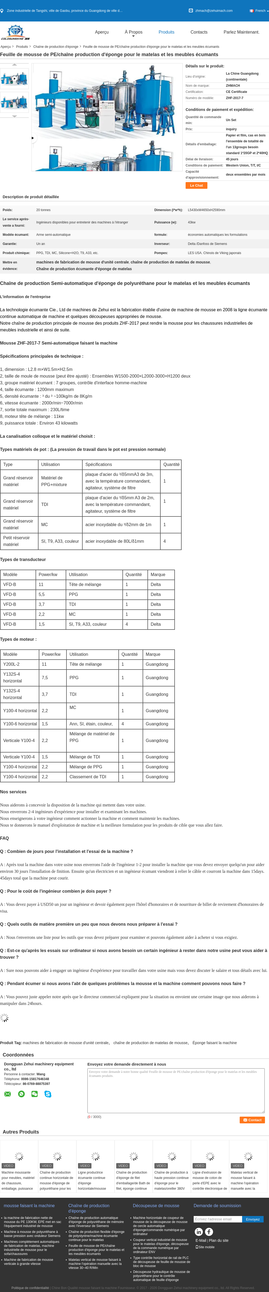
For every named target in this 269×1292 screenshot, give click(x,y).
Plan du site (218, 1240)
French (262, 11)
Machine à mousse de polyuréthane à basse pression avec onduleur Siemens (32, 1234)
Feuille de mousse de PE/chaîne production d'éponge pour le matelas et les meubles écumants (96, 1250)
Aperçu (102, 32)
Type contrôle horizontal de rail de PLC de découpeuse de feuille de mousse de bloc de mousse (161, 1262)
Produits (167, 32)
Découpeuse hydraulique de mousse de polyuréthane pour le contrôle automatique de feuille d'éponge (161, 1276)
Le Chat (196, 185)
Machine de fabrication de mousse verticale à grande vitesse (28, 1262)
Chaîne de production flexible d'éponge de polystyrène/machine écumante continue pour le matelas (97, 1236)
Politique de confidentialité (30, 1288)
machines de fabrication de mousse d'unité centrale (66, 1043)
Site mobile (204, 1247)
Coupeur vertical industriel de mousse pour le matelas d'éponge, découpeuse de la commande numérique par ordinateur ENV (161, 1246)
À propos (134, 32)
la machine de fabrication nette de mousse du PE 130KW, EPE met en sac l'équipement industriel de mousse (32, 1222)
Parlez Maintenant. (242, 32)
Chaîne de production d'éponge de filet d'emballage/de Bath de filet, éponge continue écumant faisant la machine (133, 1186)
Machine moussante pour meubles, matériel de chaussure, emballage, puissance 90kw (18, 1183)
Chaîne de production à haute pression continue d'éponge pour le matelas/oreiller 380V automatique (171, 1183)
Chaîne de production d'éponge (55, 47)
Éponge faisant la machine (215, 1043)
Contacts (198, 32)
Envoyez (253, 1219)
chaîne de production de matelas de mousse (151, 1043)
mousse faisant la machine (29, 1205)
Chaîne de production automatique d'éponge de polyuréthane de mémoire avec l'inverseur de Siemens (96, 1222)
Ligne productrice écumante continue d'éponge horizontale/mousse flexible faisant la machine (92, 1186)
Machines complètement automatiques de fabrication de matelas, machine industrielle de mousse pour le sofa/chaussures (31, 1248)
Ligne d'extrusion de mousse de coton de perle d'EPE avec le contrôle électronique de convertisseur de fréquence (210, 1186)
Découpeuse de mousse (156, 1205)
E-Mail (201, 1240)
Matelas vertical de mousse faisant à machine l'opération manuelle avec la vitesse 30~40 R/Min (245, 1183)
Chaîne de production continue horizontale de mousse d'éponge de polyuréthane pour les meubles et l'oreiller (56, 1183)
